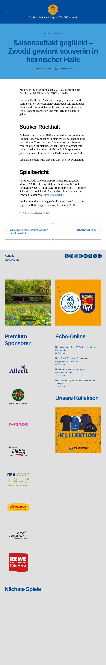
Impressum (12, 260)
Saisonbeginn (36, 213)
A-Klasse (26, 213)
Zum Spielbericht (54, 195)
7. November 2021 (65, 68)
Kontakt (9, 255)
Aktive (47, 34)
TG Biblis (46, 213)
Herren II (57, 34)
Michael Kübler (45, 68)
